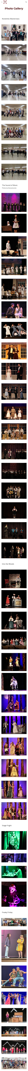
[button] (2, 2)
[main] (14, 8)
